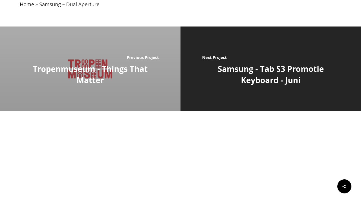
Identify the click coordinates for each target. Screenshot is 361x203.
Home (27, 4)
